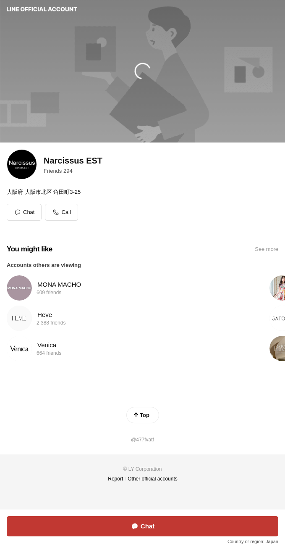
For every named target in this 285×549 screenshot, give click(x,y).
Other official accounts (153, 479)
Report (115, 479)
